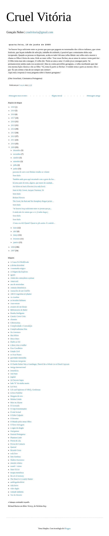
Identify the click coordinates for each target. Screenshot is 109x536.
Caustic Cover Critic (18, 316)
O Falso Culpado (16, 415)
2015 (13, 125)
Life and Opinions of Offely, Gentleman (25, 390)
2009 (13, 147)
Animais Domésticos (18, 288)
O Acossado (14, 406)
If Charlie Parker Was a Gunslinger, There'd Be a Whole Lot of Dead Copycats (39, 364)
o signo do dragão (17, 428)
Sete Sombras (15, 457)
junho (15, 169)
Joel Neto (14, 374)
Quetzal (13, 447)
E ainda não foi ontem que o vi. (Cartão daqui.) (30, 212)
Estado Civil (15, 351)
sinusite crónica (16, 463)
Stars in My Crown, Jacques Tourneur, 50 (28, 190)
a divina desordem (17, 265)
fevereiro (16, 239)
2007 (13, 251)
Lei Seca (13, 386)
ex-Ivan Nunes (15, 355)
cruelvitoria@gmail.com (39, 32)
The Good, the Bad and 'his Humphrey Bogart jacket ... (33, 201)
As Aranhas (14, 297)
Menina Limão (15, 399)
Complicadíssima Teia (18, 329)
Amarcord (14, 281)
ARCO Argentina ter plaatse (20, 294)
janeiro (16, 242)
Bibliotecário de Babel (18, 310)
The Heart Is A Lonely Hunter (21, 479)
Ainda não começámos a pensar (22, 278)
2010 (13, 144)
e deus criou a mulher (18, 345)
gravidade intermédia (18, 358)
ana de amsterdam (17, 284)
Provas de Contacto (17, 444)
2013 (13, 133)
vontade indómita (17, 492)
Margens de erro (16, 396)
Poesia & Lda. (15, 441)
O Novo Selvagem (17, 425)
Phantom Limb (16, 437)
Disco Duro (14, 339)
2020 (13, 107)
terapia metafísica (17, 473)
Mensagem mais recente (18, 96)
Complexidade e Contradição (21, 326)
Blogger (67, 528)
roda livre (14, 453)
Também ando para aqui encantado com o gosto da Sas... (34, 179)
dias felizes (14, 335)
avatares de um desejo (18, 307)
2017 (13, 118)
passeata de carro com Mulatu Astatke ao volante (31, 172)
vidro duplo (14, 489)
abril (15, 231)
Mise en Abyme (16, 402)
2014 (13, 129)
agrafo (12, 275)
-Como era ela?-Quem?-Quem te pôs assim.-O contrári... (34, 223)
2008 (13, 247)
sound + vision (15, 466)
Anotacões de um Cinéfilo (20, 291)
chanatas (13, 319)
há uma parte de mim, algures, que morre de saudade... (33, 183)
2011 (13, 140)
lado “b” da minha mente (19, 383)
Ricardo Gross (15, 450)
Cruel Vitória (38, 17)
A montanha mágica (17, 268)
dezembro (17, 150)
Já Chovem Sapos (17, 380)
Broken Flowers (19, 198)
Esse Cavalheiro (16, 348)
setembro (17, 161)
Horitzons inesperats (18, 361)
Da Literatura (15, 332)
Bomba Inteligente (17, 313)
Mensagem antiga (93, 96)
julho (15, 165)
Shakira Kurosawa (17, 460)
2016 (13, 121)
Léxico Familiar (16, 393)
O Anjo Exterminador (18, 409)
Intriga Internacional (18, 367)
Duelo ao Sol (15, 342)
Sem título (17, 175)
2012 (13, 136)
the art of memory (17, 476)
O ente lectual (15, 412)
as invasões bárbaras (18, 300)
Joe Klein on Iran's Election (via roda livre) (29, 186)
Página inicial (57, 96)
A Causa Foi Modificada (19, 262)
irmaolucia (14, 371)
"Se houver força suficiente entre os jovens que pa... (32, 208)
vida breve (14, 485)
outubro (16, 158)
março (15, 235)
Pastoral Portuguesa (17, 434)
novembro (17, 154)
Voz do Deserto (16, 495)
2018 (13, 114)
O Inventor (14, 418)
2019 (13, 111)
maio (15, 228)
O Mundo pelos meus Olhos (20, 422)
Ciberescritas (15, 323)
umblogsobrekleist (17, 482)
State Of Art (14, 469)
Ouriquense (14, 431)
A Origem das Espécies (19, 272)
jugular (13, 377)
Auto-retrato (15, 303)
